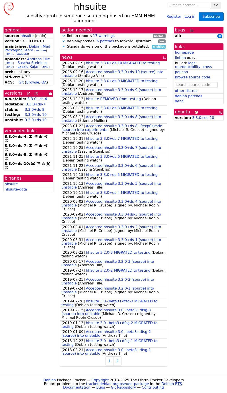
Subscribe (211, 16)
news (66, 57)
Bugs (100, 387)
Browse (32, 82)
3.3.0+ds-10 (36, 115)
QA (44, 82)
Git (21, 82)
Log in (190, 16)
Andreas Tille (38, 59)
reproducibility (187, 67)
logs (192, 63)
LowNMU (22, 54)
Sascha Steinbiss (32, 63)
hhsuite (27, 36)
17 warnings (104, 36)
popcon (181, 72)
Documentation (76, 387)
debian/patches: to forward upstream (113, 41)
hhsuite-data (16, 189)
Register (174, 16)
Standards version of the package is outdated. (113, 47)
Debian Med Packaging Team (27, 48)
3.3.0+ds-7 (35, 104)
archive (40, 50)
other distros (186, 91)
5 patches (105, 41)
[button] (64, 36)
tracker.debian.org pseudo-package (117, 384)
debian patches (188, 96)
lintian (180, 58)
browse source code (192, 77)
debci (179, 101)
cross (207, 67)
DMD (9, 54)
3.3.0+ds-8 (35, 109)
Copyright (100, 380)
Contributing (153, 387)
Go (216, 5)
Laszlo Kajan (28, 66)
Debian (49, 380)
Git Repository (123, 387)
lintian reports (113, 36)
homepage (184, 52)
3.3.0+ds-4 (37, 99)
